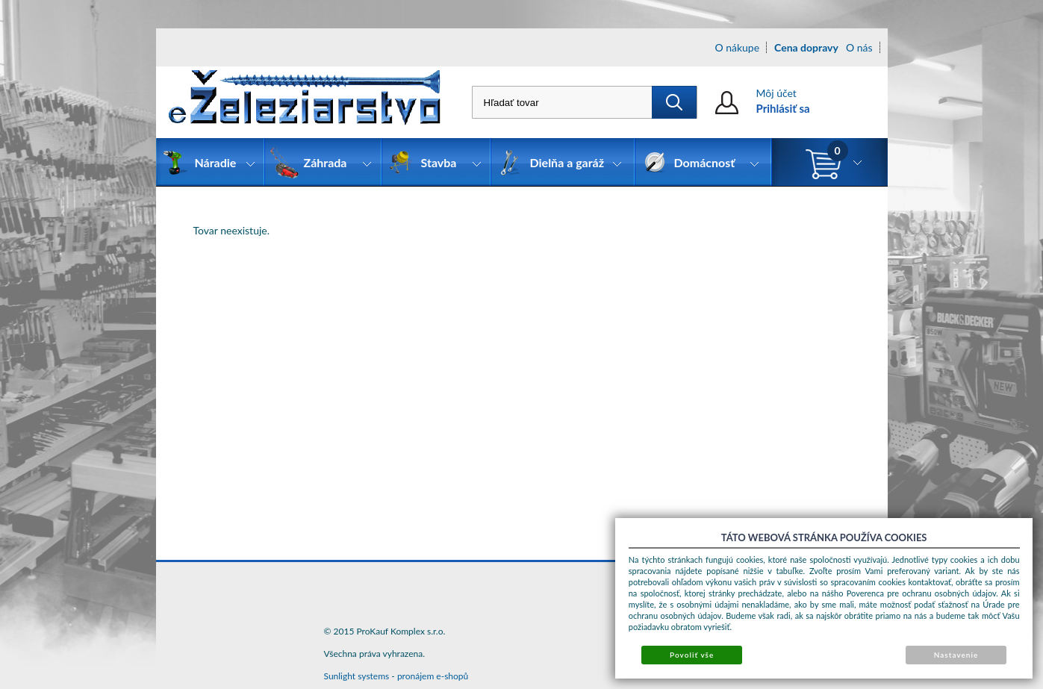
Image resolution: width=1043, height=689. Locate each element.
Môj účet (776, 93)
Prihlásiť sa (783, 108)
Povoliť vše (692, 654)
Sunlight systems (357, 676)
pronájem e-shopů (432, 676)
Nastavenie (956, 654)
